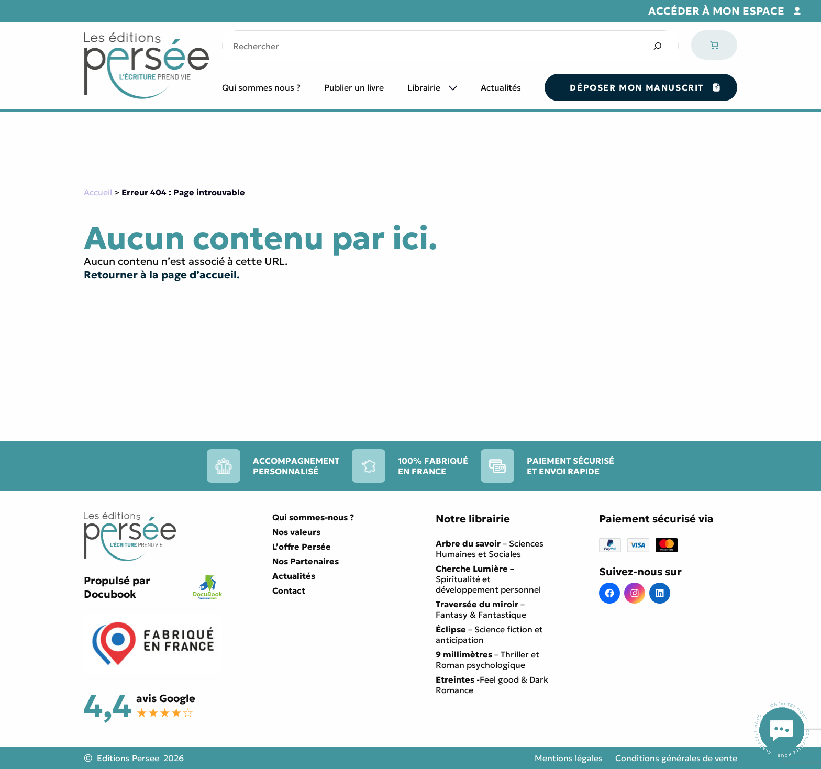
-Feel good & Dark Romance (492, 684)
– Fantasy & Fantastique (481, 609)
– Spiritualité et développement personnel (488, 579)
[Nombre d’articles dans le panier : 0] (714, 45)
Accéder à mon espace (716, 11)
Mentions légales (569, 758)
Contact (288, 590)
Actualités (501, 87)
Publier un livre (354, 87)
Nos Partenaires (305, 561)
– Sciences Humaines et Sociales (489, 548)
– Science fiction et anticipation (489, 634)
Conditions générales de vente (676, 758)
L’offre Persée (301, 546)
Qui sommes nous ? (261, 87)
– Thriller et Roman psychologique (487, 659)
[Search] (657, 46)
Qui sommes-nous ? (313, 517)
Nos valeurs (296, 532)
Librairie (423, 87)
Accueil (98, 192)
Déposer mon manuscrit (637, 87)
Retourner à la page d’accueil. (162, 275)
